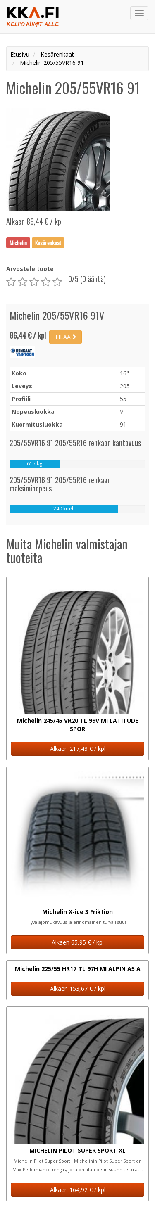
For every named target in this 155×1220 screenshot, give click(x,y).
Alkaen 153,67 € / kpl (77, 988)
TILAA (65, 337)
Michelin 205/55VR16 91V (57, 315)
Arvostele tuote (30, 269)
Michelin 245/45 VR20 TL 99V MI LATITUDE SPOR (77, 725)
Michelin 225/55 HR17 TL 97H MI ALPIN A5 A (78, 969)
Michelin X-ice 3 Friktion (77, 912)
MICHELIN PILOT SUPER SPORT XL (77, 1150)
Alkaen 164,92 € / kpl (77, 1190)
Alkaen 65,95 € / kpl (78, 942)
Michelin (18, 242)
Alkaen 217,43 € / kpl (77, 748)
